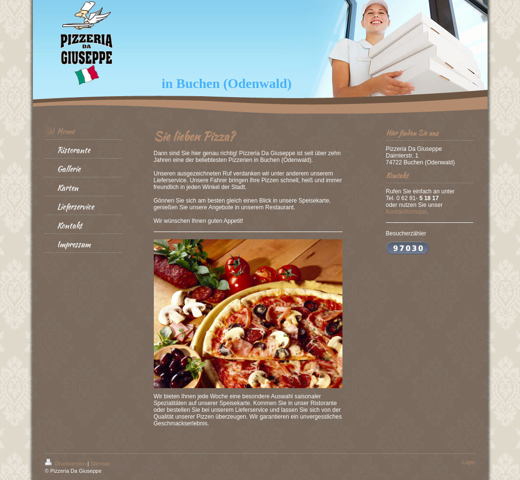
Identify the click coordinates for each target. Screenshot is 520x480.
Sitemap (100, 463)
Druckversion (66, 463)
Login (468, 462)
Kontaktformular (406, 211)
